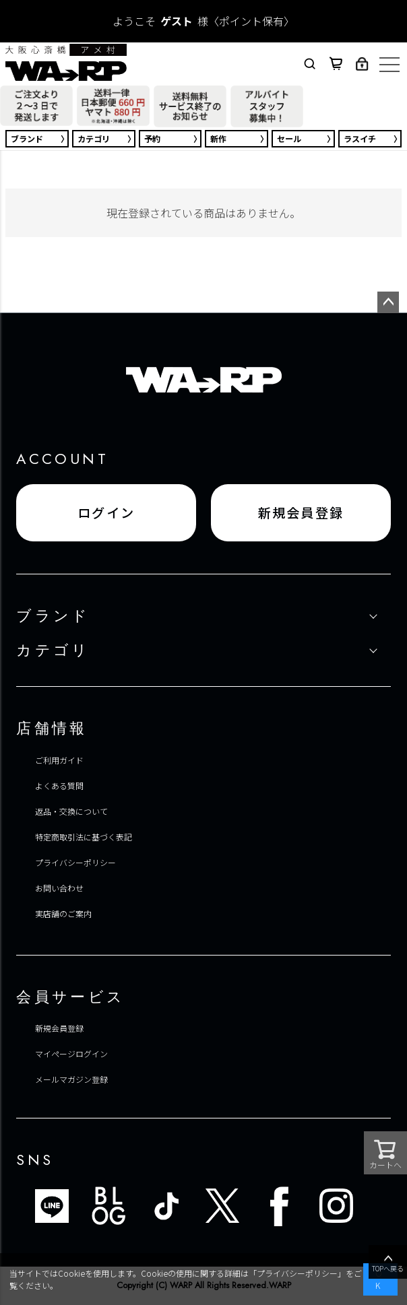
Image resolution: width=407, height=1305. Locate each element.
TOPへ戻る (388, 1262)
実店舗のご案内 (63, 913)
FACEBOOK (279, 1206)
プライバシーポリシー (75, 862)
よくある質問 (59, 785)
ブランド (27, 138)
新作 (218, 138)
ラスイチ (360, 138)
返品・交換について (71, 811)
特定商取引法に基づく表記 (83, 836)
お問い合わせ (59, 888)
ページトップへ (388, 302)
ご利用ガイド (59, 760)
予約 (152, 138)
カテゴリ (93, 138)
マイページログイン (71, 1053)
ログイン (106, 512)
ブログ (108, 1206)
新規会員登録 (301, 512)
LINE (52, 1206)
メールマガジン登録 (71, 1079)
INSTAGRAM (336, 1206)
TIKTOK (166, 1206)
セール (289, 138)
